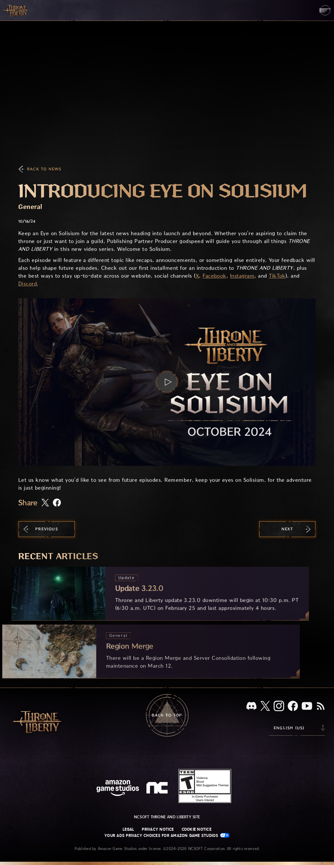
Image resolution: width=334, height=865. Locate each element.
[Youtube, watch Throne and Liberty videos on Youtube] (307, 706)
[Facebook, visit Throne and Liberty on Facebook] (293, 706)
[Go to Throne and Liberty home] (16, 10)
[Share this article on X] (45, 503)
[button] (167, 382)
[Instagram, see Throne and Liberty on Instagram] (279, 706)
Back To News (44, 169)
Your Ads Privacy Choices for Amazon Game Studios (167, 835)
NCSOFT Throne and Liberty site (167, 817)
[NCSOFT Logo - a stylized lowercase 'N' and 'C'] (158, 788)
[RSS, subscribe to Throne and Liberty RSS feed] (320, 706)
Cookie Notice (196, 829)
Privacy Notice (158, 829)
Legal (128, 829)
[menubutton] (325, 10)
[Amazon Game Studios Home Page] (118, 788)
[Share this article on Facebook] (57, 503)
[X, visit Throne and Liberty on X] (265, 706)
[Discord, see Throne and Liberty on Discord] (251, 706)
